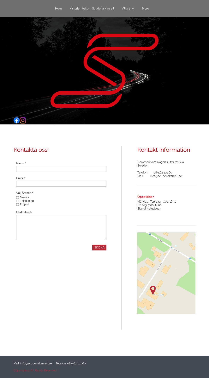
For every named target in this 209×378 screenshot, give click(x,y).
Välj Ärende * (24, 192)
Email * (21, 178)
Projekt (24, 204)
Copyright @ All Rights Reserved (35, 370)
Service (24, 197)
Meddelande (24, 212)
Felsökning (27, 200)
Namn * (21, 163)
